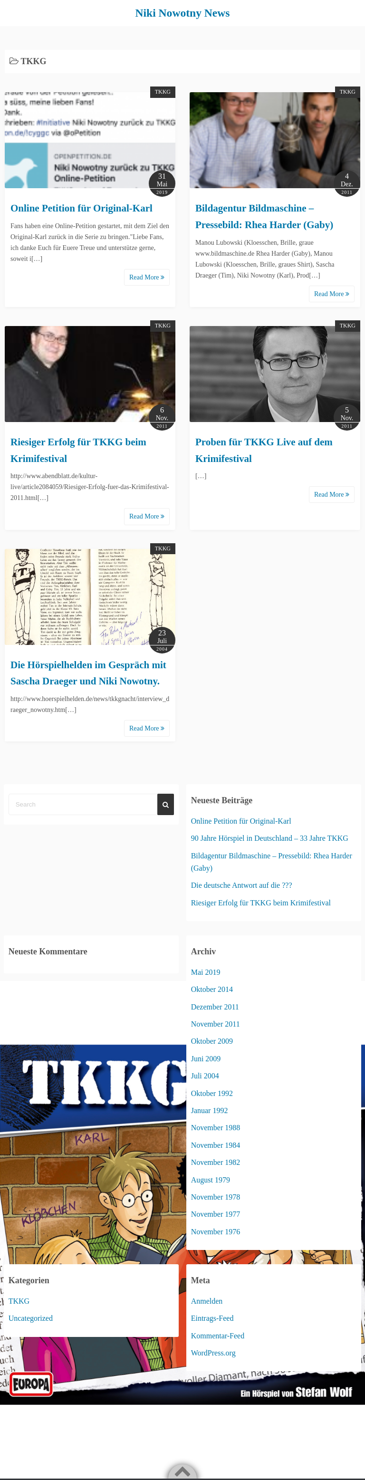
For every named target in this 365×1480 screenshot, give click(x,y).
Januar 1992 (209, 1110)
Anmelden (207, 1301)
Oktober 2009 (212, 1041)
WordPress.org (213, 1352)
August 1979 (210, 1179)
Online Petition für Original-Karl (81, 208)
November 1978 (215, 1196)
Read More (146, 277)
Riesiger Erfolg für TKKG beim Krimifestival (261, 902)
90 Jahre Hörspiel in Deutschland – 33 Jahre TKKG (269, 838)
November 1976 (215, 1231)
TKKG (163, 91)
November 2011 (215, 1023)
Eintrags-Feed (212, 1318)
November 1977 (215, 1214)
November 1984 (215, 1145)
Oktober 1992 (212, 1093)
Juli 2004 (205, 1076)
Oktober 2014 (212, 989)
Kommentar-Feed (218, 1335)
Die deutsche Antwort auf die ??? (241, 885)
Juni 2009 (206, 1058)
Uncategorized (31, 1318)
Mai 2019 (206, 972)
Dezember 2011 (215, 1006)
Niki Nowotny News (182, 13)
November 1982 (215, 1162)
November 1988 (215, 1128)
